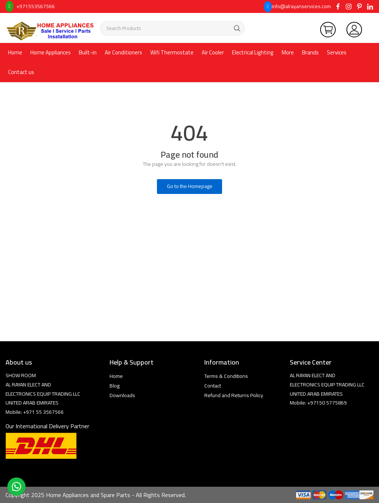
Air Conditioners (123, 52)
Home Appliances (50, 52)
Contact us (21, 72)
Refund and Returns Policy (233, 395)
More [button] (288, 52)
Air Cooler (213, 52)
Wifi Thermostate (172, 52)
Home (15, 52)
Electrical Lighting (253, 52)
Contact (212, 385)
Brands (310, 52)
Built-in (88, 52)
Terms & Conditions (226, 376)
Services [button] (336, 52)
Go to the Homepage (189, 186)
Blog (115, 385)
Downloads (122, 395)
